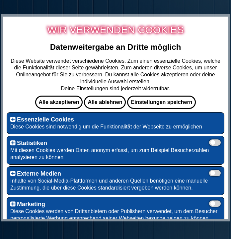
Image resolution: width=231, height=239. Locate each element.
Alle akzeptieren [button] (59, 102)
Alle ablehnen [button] (105, 102)
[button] (12, 119)
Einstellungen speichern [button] (161, 102)
